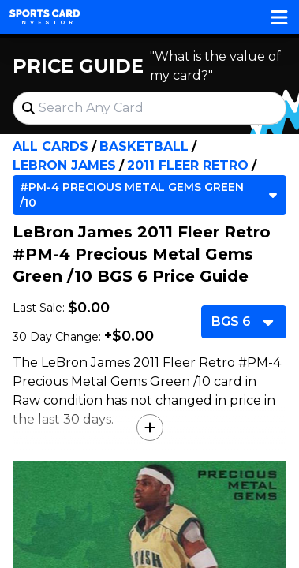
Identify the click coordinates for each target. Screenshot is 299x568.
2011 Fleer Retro (188, 165)
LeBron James (64, 165)
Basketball (144, 146)
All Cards (50, 146)
